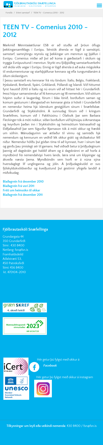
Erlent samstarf (23, 13)
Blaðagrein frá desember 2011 (23, 195)
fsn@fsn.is (21, 250)
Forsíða (9, 13)
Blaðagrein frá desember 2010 (23, 181)
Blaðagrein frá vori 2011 (18, 186)
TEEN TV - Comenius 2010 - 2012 (48, 13)
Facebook (50, 365)
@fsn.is (92, 426)
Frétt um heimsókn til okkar (21, 190)
